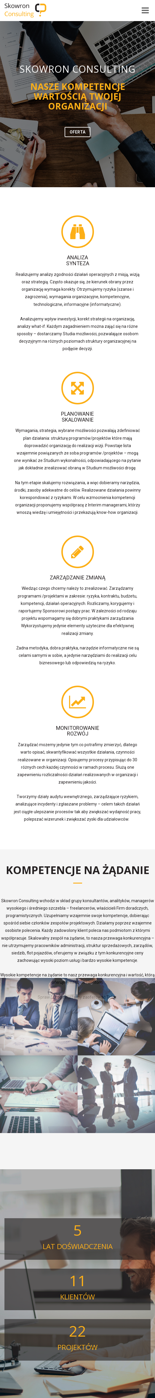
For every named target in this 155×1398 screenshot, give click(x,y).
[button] (77, 132)
